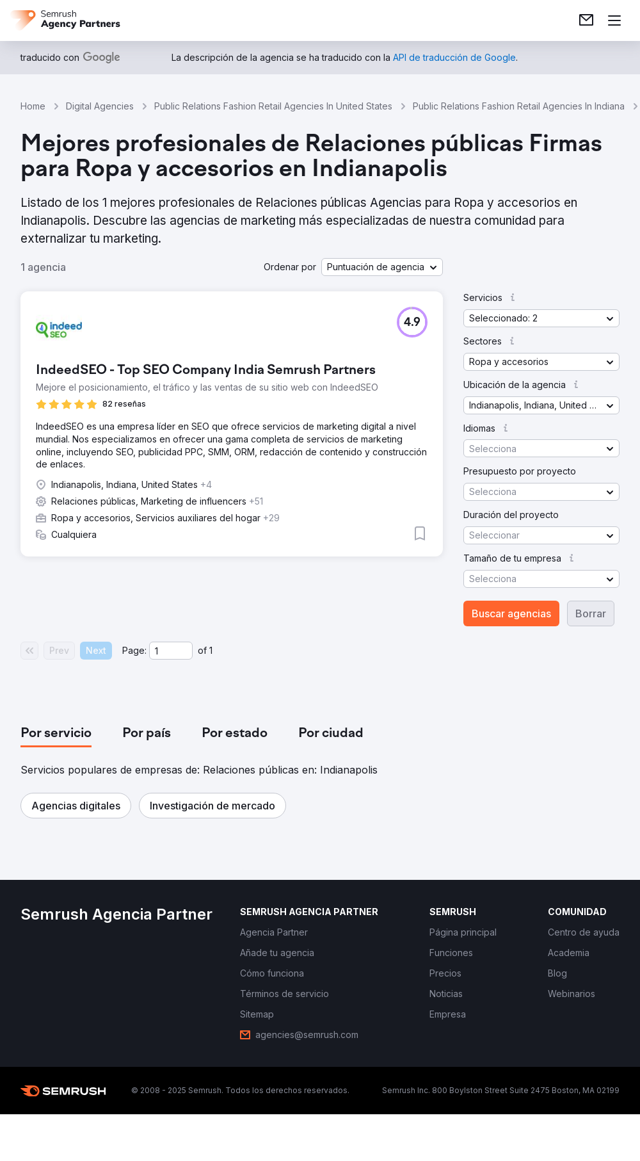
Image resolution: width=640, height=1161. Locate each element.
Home (32, 106)
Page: (134, 650)
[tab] (56, 734)
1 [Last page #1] (210, 650)
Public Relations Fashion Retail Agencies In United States (273, 106)
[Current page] (171, 650)
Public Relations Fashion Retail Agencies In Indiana (519, 106)
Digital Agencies (100, 106)
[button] (382, 267)
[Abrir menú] (614, 20)
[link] (586, 20)
